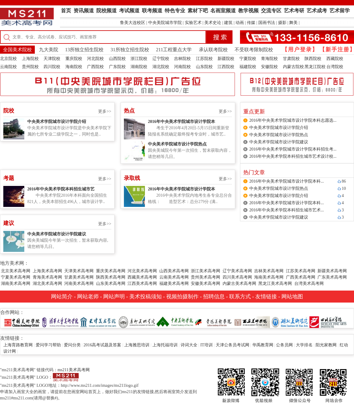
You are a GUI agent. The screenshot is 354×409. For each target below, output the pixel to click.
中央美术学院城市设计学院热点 (177, 144)
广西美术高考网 (300, 277)
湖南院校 (138, 66)
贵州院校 (30, 66)
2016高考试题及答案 (102, 345)
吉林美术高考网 (269, 271)
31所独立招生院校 (130, 49)
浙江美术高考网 (205, 271)
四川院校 (52, 66)
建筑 (228, 22)
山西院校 (117, 58)
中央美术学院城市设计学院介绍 (56, 121)
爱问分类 (72, 345)
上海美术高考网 (47, 271)
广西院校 (95, 66)
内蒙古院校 (293, 66)
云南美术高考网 (174, 277)
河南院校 (182, 66)
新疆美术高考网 (332, 271)
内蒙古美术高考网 (239, 283)
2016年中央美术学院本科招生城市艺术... (286, 210)
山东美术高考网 (110, 283)
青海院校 (269, 58)
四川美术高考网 (237, 277)
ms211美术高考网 (74, 370)
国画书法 (266, 22)
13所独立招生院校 (84, 49)
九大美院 (48, 49)
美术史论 (212, 22)
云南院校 (8, 66)
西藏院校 (334, 58)
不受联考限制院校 (254, 49)
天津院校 (52, 58)
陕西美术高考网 (110, 277)
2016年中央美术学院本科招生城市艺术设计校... (293, 156)
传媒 (251, 22)
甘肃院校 (291, 58)
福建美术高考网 (174, 283)
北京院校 (8, 58)
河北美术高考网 (142, 271)
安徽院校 (269, 66)
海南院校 (73, 66)
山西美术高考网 (174, 271)
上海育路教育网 (18, 345)
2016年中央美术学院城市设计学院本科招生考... (293, 149)
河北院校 (95, 58)
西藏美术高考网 (142, 277)
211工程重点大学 (174, 49)
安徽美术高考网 (205, 283)
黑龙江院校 (315, 66)
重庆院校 (73, 58)
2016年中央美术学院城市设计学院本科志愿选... (293, 120)
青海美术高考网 (47, 277)
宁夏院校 (247, 58)
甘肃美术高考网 (79, 277)
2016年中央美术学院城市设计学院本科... (286, 181)
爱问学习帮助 (48, 345)
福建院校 (247, 66)
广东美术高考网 (332, 277)
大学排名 (304, 345)
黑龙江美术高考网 (275, 283)
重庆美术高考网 (110, 271)
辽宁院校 (160, 58)
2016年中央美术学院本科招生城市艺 (60, 189)
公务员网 (284, 345)
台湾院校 (334, 66)
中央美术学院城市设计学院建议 (56, 234)
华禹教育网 (262, 345)
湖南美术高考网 (15, 283)
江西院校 (226, 66)
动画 (240, 22)
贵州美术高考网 (205, 277)
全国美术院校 (17, 49)
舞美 (293, 22)
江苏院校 (204, 58)
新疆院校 (226, 58)
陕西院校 (312, 58)
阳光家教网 (326, 345)
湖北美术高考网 (47, 283)
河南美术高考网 (79, 283)
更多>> (104, 111)
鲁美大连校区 (132, 22)
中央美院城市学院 (165, 22)
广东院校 (117, 66)
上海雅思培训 (136, 345)
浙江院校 (138, 58)
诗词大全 (189, 345)
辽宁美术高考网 (237, 271)
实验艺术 (193, 22)
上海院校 (30, 58)
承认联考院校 (213, 49)
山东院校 (204, 66)
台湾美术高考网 (309, 283)
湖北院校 (160, 66)
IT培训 (206, 345)
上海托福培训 (165, 345)
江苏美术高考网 (300, 271)
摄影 (282, 22)
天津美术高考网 (79, 271)
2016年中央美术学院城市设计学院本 (181, 121)
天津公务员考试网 (232, 345)
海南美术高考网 (269, 277)
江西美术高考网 (142, 283)
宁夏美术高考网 (15, 277)
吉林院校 (182, 58)
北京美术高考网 (15, 271)
